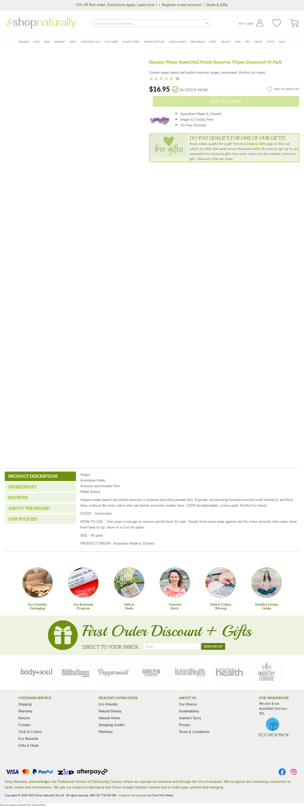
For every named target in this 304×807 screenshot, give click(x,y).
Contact (24, 724)
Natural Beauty (110, 711)
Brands (24, 41)
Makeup (59, 41)
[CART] (294, 23)
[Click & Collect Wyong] (221, 583)
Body (73, 41)
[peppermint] (114, 672)
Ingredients (22, 486)
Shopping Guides (112, 724)
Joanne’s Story (190, 717)
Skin (47, 41)
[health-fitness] (75, 672)
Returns (24, 717)
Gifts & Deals (28, 745)
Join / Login (245, 23)
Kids (238, 41)
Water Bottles (154, 41)
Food (212, 41)
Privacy (184, 724)
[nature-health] (229, 672)
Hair (36, 41)
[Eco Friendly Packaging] (37, 583)
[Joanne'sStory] (175, 583)
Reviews (18, 497)
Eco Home (111, 41)
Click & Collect (30, 731)
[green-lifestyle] (152, 672)
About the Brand (29, 508)
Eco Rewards (28, 738)
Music (258, 41)
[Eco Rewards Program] (83, 583)
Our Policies (22, 518)
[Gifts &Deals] (129, 583)
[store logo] (40, 23)
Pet (247, 41)
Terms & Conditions (194, 731)
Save (282, 41)
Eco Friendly (108, 704)
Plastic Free (131, 41)
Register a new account (181, 5)
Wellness (106, 731)
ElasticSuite (38, 805)
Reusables (198, 41)
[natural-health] (190, 672)
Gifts (270, 41)
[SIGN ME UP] (213, 646)
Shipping (25, 704)
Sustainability (189, 711)
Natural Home (109, 717)
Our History (188, 704)
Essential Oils (90, 41)
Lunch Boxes (177, 41)
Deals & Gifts (217, 5)
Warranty (25, 711)
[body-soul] (37, 672)
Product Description (32, 476)
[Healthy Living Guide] (266, 583)
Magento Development (133, 795)
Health (225, 41)
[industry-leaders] (267, 672)
